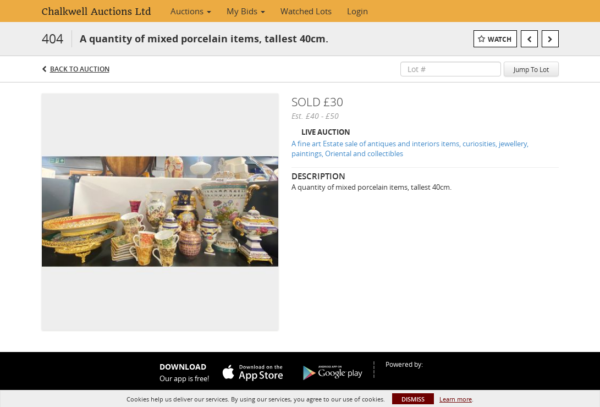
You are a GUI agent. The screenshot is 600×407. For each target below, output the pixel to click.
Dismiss (413, 399)
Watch (499, 39)
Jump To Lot (531, 69)
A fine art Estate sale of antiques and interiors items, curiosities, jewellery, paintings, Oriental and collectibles (410, 149)
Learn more (455, 399)
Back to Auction (79, 69)
